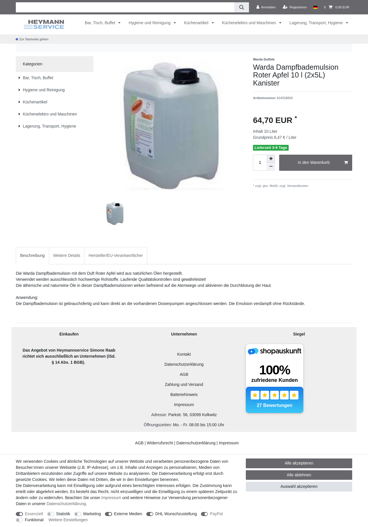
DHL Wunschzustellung (176, 513)
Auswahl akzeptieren (298, 486)
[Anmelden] (266, 7)
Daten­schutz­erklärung (66, 503)
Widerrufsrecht (160, 443)
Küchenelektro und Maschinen (249, 22)
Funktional (34, 519)
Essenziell (34, 513)
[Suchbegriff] (125, 7)
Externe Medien (128, 513)
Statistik (63, 513)
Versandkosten (297, 185)
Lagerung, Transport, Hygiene (317, 22)
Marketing (92, 513)
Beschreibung (32, 255)
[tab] (32, 255)
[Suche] (241, 7)
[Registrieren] (295, 7)
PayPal (216, 513)
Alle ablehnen (299, 475)
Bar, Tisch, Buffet (100, 22)
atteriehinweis (185, 394)
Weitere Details (66, 255)
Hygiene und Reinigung (150, 22)
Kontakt (184, 354)
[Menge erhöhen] (271, 159)
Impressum (184, 404)
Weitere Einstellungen (68, 519)
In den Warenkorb (323, 162)
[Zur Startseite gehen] (32, 39)
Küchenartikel (197, 22)
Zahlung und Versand (184, 384)
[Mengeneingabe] (260, 163)
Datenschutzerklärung (184, 364)
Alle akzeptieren (299, 463)
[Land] (315, 7)
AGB (184, 374)
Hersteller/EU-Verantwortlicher (116, 255)
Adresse (158, 414)
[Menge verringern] (271, 167)
